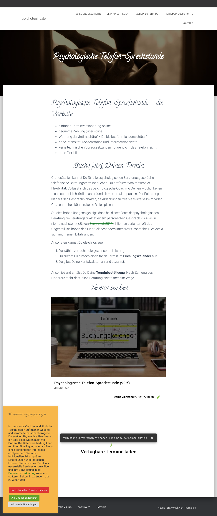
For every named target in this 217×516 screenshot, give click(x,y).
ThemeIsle (190, 507)
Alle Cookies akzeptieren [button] (24, 497)
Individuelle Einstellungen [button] (24, 504)
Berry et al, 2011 (101, 223)
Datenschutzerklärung (21, 473)
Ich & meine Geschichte (179, 14)
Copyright (84, 507)
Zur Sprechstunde (148, 14)
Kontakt (188, 23)
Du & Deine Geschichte (88, 14)
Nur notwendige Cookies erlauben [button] (29, 490)
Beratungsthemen (119, 14)
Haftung (101, 507)
